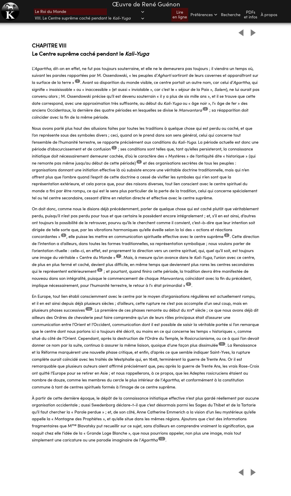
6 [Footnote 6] (227, 235)
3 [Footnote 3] (114, 148)
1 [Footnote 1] (77, 81)
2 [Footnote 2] (205, 109)
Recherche (230, 15)
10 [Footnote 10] (89, 309)
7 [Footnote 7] (118, 256)
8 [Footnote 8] (100, 270)
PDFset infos (250, 15)
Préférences (204, 15)
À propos (269, 15)
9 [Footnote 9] (188, 284)
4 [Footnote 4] (139, 161)
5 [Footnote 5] (63, 235)
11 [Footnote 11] (221, 344)
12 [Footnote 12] (161, 439)
